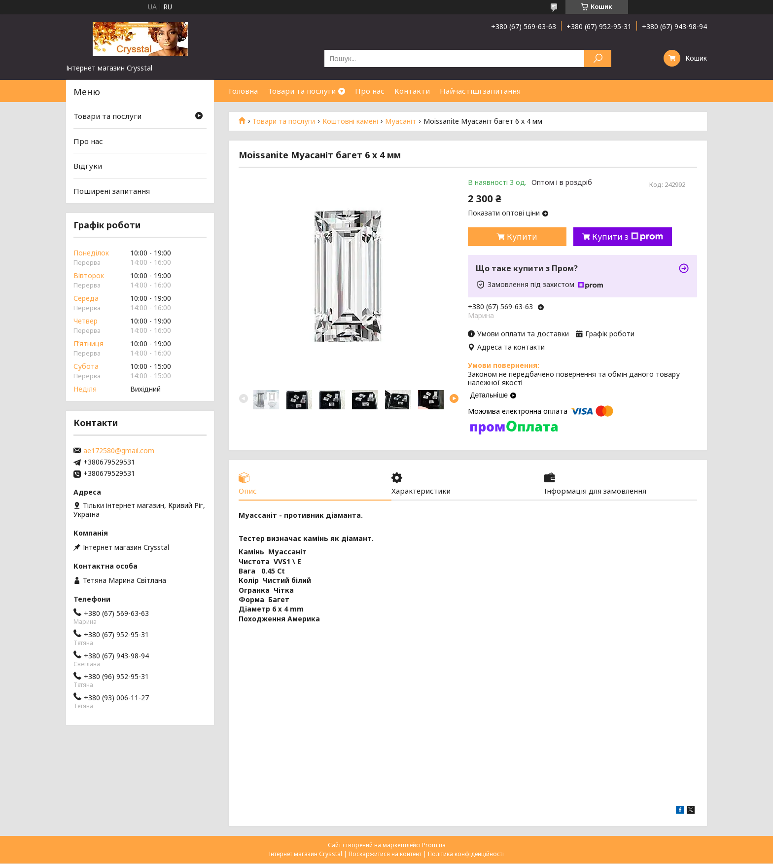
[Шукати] (597, 58)
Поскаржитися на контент (385, 854)
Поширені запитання (111, 191)
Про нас (370, 91)
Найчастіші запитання (480, 91)
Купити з (627, 236)
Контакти (412, 91)
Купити (522, 236)
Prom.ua (434, 845)
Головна (243, 91)
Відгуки (87, 166)
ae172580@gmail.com (118, 450)
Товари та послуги (302, 91)
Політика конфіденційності (466, 854)
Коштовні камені (350, 121)
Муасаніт (400, 121)
